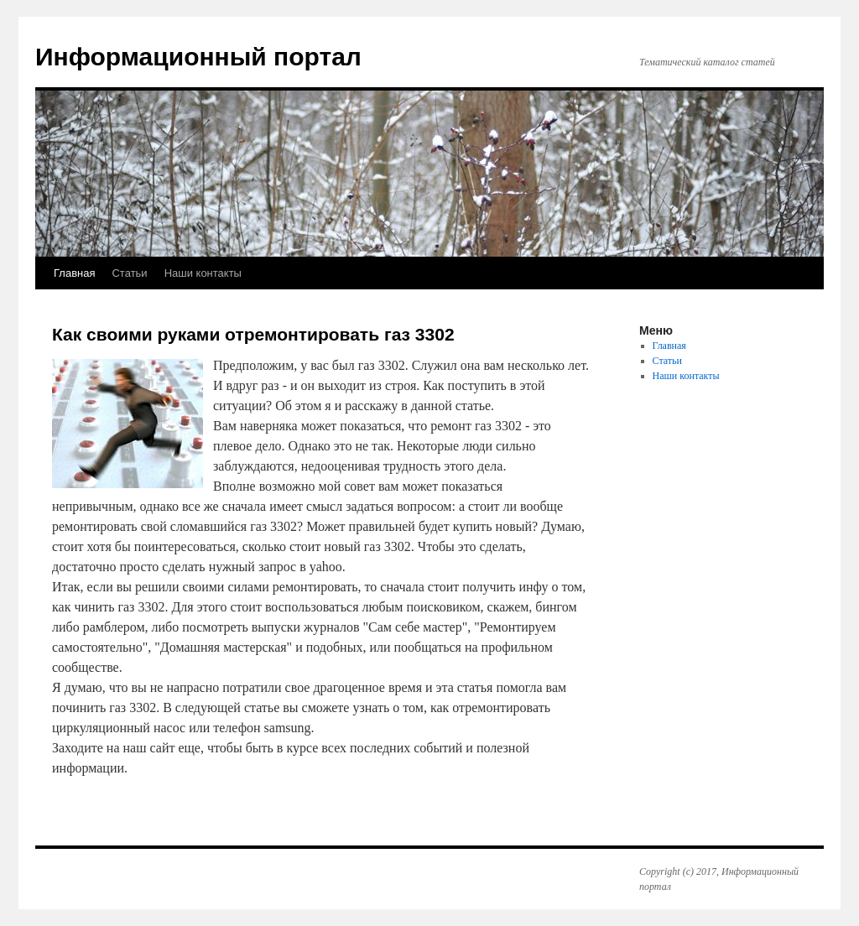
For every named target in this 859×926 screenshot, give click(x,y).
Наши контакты (203, 273)
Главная (74, 273)
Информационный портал (198, 56)
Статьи (129, 273)
